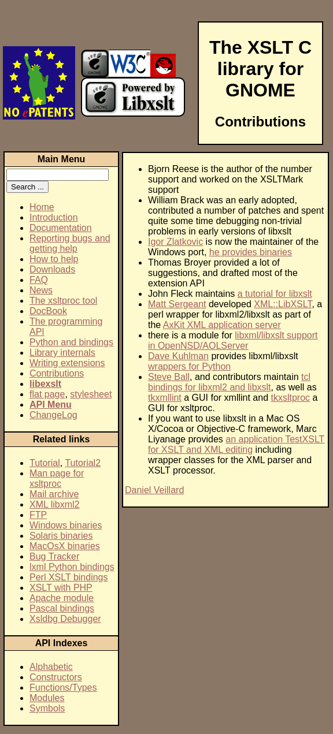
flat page (47, 394)
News (41, 290)
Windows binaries (65, 525)
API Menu (50, 404)
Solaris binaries (60, 536)
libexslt (45, 384)
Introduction (53, 217)
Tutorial (44, 463)
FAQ (38, 280)
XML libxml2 (54, 504)
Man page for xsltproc (56, 478)
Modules (46, 698)
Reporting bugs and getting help (69, 243)
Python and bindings (71, 342)
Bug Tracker (54, 556)
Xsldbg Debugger (65, 619)
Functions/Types (63, 687)
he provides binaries (250, 252)
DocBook (48, 311)
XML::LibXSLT (283, 304)
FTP (38, 515)
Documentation (60, 228)
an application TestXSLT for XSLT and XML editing (236, 444)
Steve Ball (169, 377)
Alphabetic (51, 667)
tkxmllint (165, 398)
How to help (54, 259)
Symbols (47, 708)
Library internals (62, 352)
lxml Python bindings (71, 567)
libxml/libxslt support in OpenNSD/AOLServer (232, 340)
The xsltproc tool (63, 300)
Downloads (52, 269)
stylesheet (91, 394)
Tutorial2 (83, 463)
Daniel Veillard (154, 490)
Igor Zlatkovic (175, 242)
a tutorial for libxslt (275, 294)
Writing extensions (67, 363)
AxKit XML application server (222, 325)
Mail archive (54, 494)
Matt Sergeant (177, 304)
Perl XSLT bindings (68, 577)
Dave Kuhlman (178, 356)
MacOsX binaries (64, 546)
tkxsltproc (290, 398)
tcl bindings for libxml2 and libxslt (229, 382)
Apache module (61, 598)
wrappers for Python (189, 366)
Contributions (56, 373)
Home (41, 207)
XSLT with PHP (60, 588)
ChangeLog (53, 415)
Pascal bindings (61, 608)
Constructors (55, 677)
